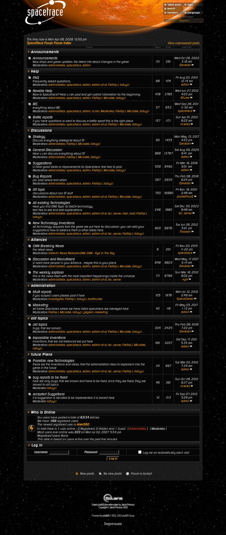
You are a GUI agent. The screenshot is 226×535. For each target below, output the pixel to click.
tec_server (114, 213)
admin (86, 65)
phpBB (106, 515)
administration (43, 286)
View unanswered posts (183, 43)
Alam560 (83, 424)
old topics (39, 318)
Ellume (185, 98)
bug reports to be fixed (50, 377)
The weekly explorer (48, 272)
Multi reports (42, 292)
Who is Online (43, 412)
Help (35, 71)
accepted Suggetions (48, 394)
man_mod (128, 213)
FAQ (36, 78)
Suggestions (42, 163)
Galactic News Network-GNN (66, 253)
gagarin (88, 312)
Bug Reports (42, 176)
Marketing (40, 305)
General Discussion (47, 150)
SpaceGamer (185, 299)
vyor (185, 279)
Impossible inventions (49, 338)
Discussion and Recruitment (53, 259)
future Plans (41, 354)
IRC (35, 104)
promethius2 (185, 196)
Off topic (39, 190)
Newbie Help (42, 91)
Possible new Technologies (53, 361)
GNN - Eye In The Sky (101, 253)
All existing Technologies (51, 203)
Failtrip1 (113, 85)
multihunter (95, 299)
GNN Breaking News (48, 246)
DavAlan (185, 65)
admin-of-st (99, 85)
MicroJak (109, 98)
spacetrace (73, 65)
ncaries (185, 124)
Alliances (39, 240)
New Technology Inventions (53, 223)
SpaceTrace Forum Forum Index (49, 43)
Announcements (45, 52)
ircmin (95, 111)
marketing (101, 312)
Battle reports (42, 117)
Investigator (56, 299)
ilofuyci (124, 85)
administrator (56, 65)
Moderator (107, 111)
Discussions (41, 130)
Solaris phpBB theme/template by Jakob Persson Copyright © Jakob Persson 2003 (112, 505)
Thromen (185, 231)
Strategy (39, 137)
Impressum (113, 524)
